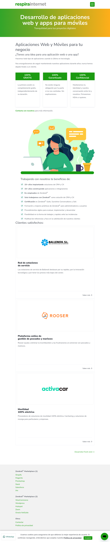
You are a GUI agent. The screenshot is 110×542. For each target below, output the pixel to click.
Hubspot (19, 506)
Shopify (18, 475)
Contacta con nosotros (25, 111)
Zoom (17, 509)
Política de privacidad (24, 525)
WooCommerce (21, 500)
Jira (16, 490)
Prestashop (20, 481)
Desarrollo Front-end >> (85, 452)
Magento (19, 478)
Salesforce (19, 487)
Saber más (87, 295)
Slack (17, 484)
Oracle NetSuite (22, 512)
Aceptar (88, 538)
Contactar (19, 522)
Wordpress (20, 503)
